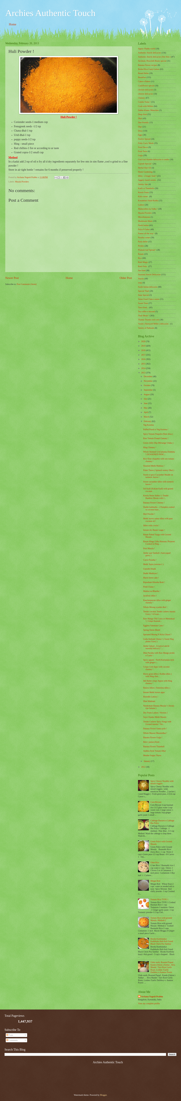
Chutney (141, 98)
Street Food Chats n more (148, 299)
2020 (143, 341)
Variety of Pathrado (146, 328)
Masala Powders (22, 182)
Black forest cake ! (151, 578)
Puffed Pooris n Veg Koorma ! (155, 429)
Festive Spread (144, 139)
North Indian (143, 225)
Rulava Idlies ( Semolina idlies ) (156, 688)
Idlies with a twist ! (151, 525)
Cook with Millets (145, 106)
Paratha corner (144, 237)
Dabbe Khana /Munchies (148, 110)
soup (140, 283)
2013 (143, 373)
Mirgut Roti (155, 881)
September (148, 390)
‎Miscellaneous (144, 217)
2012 (143, 767)
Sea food (141, 270)
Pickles (141, 246)
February (148, 421)
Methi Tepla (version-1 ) (153, 564)
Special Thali (143, 291)
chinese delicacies (145, 94)
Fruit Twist (142, 151)
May (146, 408)
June (146, 403)
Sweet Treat (143, 303)
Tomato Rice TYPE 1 (159, 899)
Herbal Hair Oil (144, 168)
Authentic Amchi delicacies (149, 53)
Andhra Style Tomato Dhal (154, 751)
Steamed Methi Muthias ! (153, 466)
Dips (140, 127)
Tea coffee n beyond (146, 311)
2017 (143, 355)
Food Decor (143, 147)
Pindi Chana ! (149, 587)
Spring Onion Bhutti (151, 630)
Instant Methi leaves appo (154, 692)
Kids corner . (143, 196)
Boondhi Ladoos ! (150, 697)
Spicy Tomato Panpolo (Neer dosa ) (158, 434)
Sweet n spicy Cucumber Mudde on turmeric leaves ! (158, 476)
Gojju (140, 155)
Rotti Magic (143, 262)
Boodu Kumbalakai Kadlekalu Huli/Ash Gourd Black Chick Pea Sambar (162, 941)
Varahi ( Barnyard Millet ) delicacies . (154, 324)
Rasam (141, 254)
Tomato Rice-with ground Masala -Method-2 (161, 919)
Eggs (140, 135)
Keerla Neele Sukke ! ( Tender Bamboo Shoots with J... (155, 496)
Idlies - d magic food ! (147, 176)
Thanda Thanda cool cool (148, 320)
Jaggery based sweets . (147, 180)
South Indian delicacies (147, 287)
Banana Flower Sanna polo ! (155, 728)
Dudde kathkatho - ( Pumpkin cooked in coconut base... (158, 508)
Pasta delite (143, 242)
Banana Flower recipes (147, 65)
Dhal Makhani (149, 701)
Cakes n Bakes (144, 81)
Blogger (103, 1095)
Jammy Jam (143, 184)
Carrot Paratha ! (149, 560)
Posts (9, 1035)
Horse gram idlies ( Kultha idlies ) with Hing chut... (157, 675)
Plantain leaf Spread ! (147, 250)
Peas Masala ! (149, 548)
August (147, 394)
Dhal (140, 118)
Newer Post (12, 277)
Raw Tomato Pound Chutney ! (155, 438)
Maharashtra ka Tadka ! (148, 209)
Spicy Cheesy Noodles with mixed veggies (162, 782)
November (148, 381)
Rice (140, 258)
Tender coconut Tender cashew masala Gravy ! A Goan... (159, 612)
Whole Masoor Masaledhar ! (155, 733)
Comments (12, 1040)
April (146, 412)
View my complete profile (149, 1003)
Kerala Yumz (143, 192)
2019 (143, 346)
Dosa (140, 131)
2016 (143, 359)
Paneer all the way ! (146, 233)
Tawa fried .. (143, 307)
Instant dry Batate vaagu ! (154, 530)
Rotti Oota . (143, 266)
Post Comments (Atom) (27, 284)
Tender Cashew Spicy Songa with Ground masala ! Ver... (157, 723)
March (147, 417)
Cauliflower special (146, 86)
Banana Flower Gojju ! (152, 737)
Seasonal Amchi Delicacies (149, 274)
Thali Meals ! (143, 316)
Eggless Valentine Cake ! (153, 625)
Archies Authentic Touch (50, 13)
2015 (143, 364)
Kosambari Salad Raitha (148, 200)
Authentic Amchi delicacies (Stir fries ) (154, 57)
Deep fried (142, 114)
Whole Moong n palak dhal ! (155, 607)
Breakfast (142, 77)
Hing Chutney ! (149, 447)
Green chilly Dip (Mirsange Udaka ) (158, 443)
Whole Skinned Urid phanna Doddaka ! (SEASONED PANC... (159, 453)
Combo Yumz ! (144, 102)
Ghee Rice (155, 862)
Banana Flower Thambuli (153, 746)
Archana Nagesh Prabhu (152, 996)
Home (12, 24)
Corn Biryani (156, 802)
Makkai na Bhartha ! (151, 591)
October (147, 385)
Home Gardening (145, 172)
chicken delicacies (145, 90)
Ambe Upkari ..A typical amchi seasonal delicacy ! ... (156, 647)
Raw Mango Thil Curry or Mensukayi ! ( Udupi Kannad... (159, 620)
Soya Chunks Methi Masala (154, 717)
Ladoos (141, 205)
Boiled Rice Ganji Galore (148, 69)
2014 (143, 368)
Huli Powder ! (149, 514)
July (146, 399)
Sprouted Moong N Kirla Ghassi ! (157, 634)
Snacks (141, 279)
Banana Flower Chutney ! (154, 503)
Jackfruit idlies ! (150, 596)
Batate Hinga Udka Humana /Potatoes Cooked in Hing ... (159, 542)
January (147, 761)
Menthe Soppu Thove (152, 755)
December (148, 376)
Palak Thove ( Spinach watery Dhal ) (158, 470)
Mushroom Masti (145, 221)
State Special (143, 295)
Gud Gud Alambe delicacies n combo (153, 159)
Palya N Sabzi (144, 229)
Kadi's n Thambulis (146, 188)
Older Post (126, 277)
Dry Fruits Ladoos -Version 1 (155, 713)
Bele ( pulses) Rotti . (151, 742)
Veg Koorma (148, 425)
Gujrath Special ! (145, 164)
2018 (143, 350)
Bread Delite (143, 73)
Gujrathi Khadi (149, 569)
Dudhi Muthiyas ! (150, 573)
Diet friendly (143, 122)
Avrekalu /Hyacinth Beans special (152, 61)
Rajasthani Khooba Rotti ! (154, 582)
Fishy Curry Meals (146, 143)
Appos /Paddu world (146, 49)
